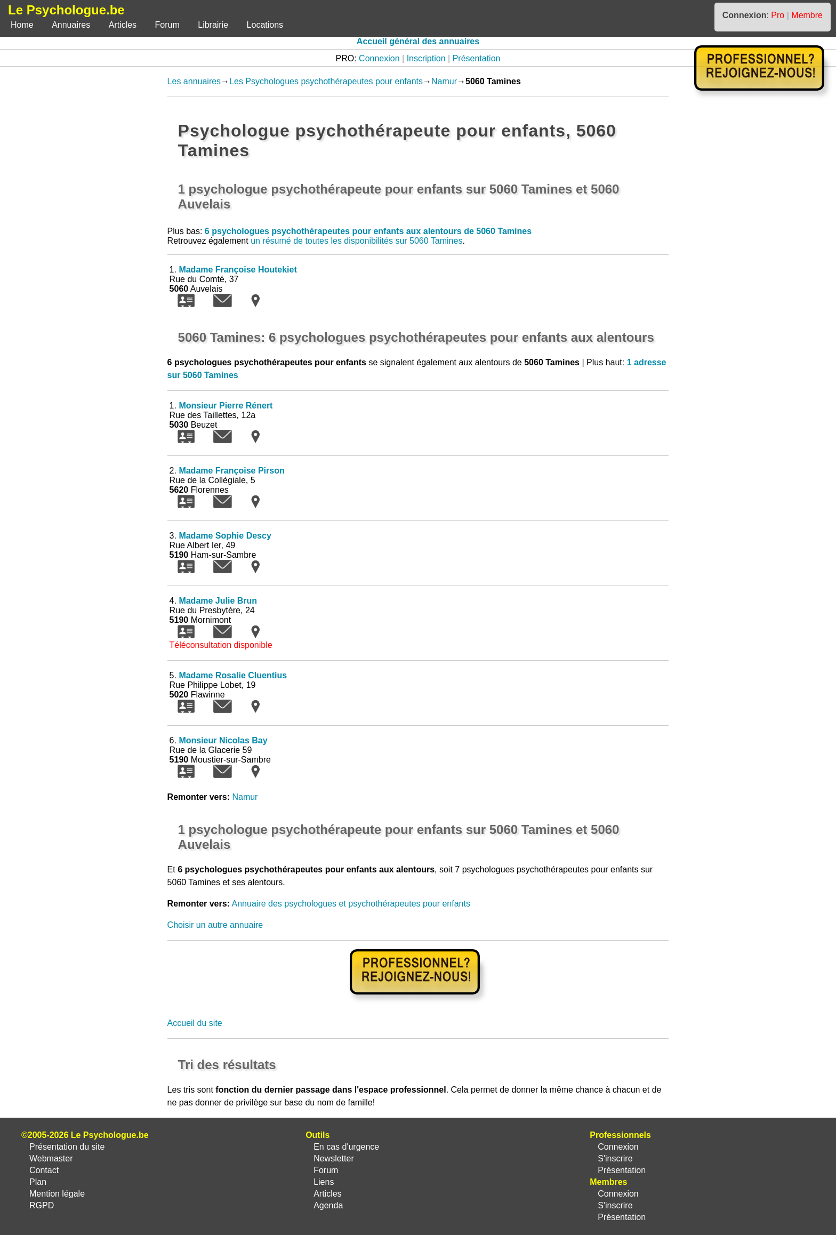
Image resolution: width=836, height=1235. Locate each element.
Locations (265, 24)
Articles (122, 24)
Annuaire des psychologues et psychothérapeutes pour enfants (351, 903)
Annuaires (71, 24)
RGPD (41, 1205)
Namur (444, 81)
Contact (44, 1170)
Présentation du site (66, 1146)
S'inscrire (615, 1158)
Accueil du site (194, 1023)
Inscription (426, 58)
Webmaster (51, 1158)
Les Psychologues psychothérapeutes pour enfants (326, 81)
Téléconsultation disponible (221, 644)
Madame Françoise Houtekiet (237, 269)
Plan (37, 1181)
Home (22, 24)
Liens (324, 1181)
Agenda (328, 1205)
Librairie (213, 24)
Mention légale (57, 1193)
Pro (777, 15)
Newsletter (334, 1158)
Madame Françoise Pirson (231, 470)
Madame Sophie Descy (225, 535)
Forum (167, 24)
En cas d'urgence (346, 1146)
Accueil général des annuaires (418, 41)
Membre (807, 15)
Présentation (477, 58)
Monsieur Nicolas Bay (223, 740)
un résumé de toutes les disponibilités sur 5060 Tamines (356, 240)
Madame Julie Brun (218, 600)
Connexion (379, 58)
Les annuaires (194, 81)
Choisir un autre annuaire (215, 924)
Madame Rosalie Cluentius (233, 675)
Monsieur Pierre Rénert (225, 405)
